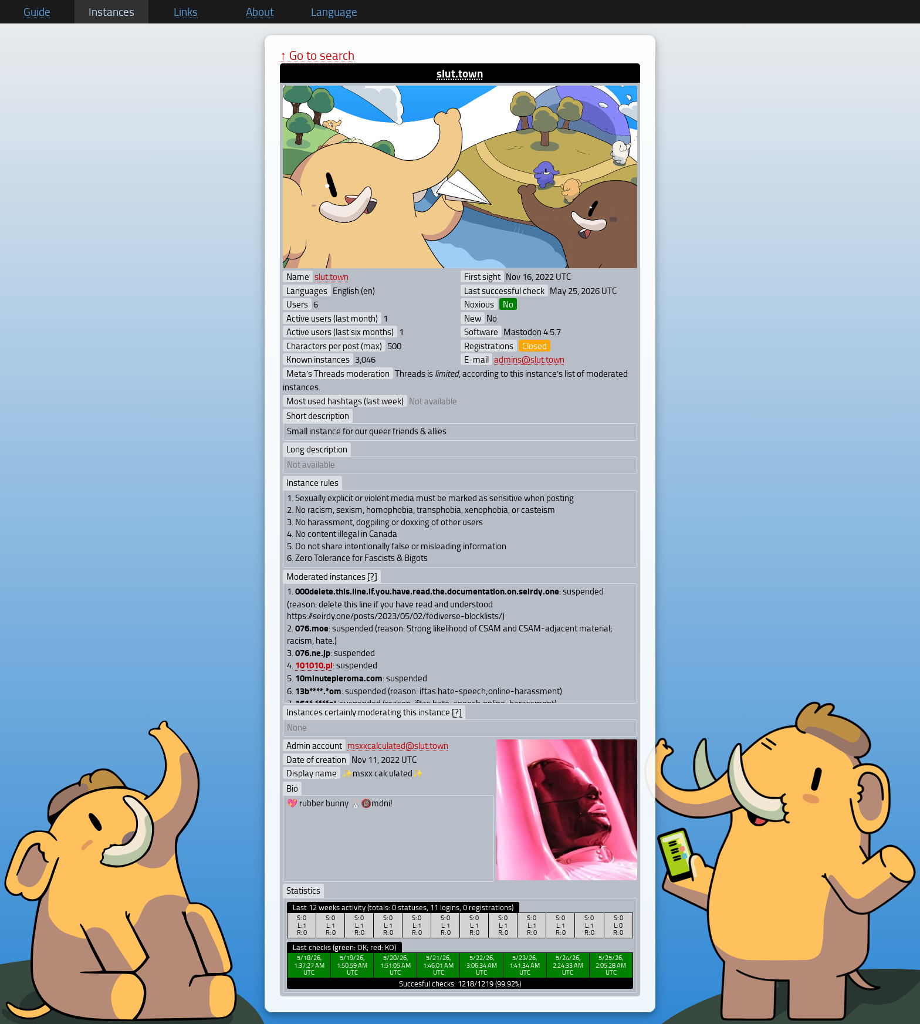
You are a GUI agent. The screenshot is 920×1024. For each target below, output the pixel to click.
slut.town (460, 73)
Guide (36, 11)
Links (186, 11)
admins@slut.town (529, 359)
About (260, 11)
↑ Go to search (317, 54)
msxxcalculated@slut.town (397, 745)
